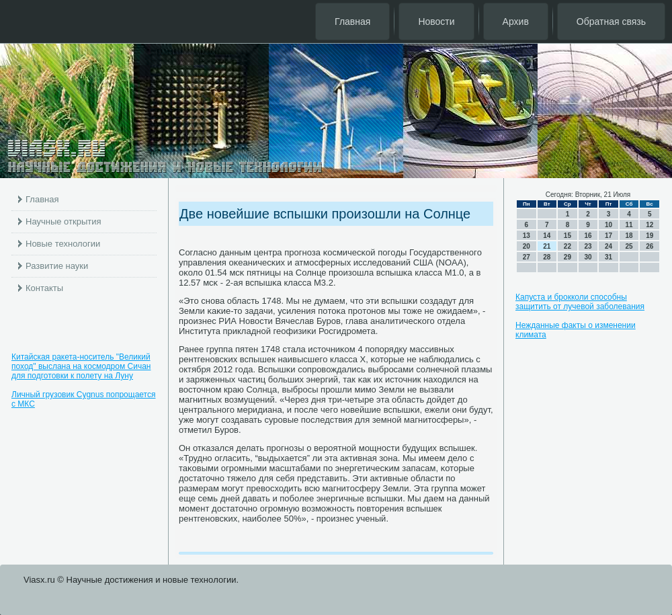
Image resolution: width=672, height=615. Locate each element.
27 (526, 257)
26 (649, 246)
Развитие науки (57, 266)
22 (567, 246)
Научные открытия (63, 221)
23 (587, 246)
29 (567, 257)
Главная (352, 21)
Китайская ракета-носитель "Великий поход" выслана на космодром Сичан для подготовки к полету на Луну (81, 366)
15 (567, 235)
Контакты (44, 288)
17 (608, 235)
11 (629, 225)
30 (587, 257)
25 (629, 246)
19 (649, 235)
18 (629, 235)
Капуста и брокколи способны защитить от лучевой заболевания (579, 301)
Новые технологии (63, 244)
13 (526, 235)
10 (608, 225)
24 (608, 246)
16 (587, 235)
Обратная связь (611, 21)
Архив (516, 21)
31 (608, 257)
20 (526, 246)
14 (546, 235)
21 (546, 246)
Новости (436, 21)
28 (546, 257)
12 (649, 225)
